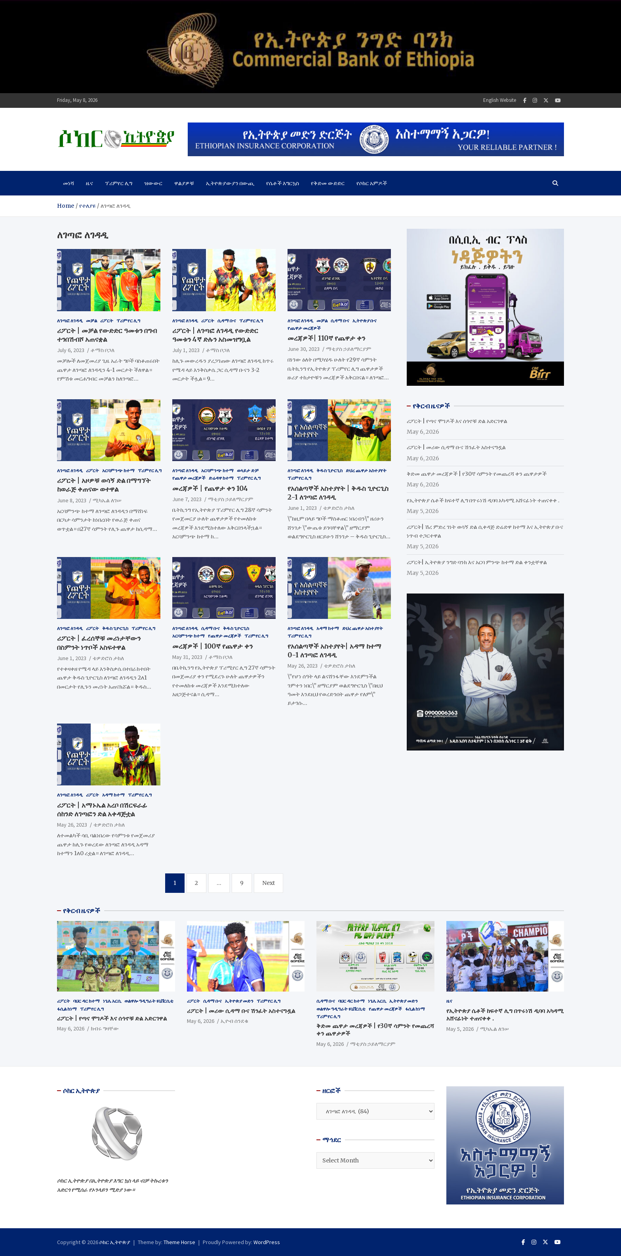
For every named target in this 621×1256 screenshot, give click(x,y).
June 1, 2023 (302, 507)
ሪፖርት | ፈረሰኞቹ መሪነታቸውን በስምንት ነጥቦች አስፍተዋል (99, 642)
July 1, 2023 (186, 350)
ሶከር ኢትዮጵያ (114, 1242)
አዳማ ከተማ (327, 628)
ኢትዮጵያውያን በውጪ (230, 183)
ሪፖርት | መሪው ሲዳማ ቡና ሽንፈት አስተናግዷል (456, 447)
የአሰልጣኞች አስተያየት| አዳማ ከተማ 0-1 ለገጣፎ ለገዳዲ (334, 650)
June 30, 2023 (304, 348)
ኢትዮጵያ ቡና (364, 321)
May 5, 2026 (460, 1028)
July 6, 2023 (70, 350)
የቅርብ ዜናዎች (81, 910)
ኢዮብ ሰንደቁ (234, 1020)
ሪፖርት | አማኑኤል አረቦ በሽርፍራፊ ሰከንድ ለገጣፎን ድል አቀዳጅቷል (102, 809)
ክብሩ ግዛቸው (105, 1028)
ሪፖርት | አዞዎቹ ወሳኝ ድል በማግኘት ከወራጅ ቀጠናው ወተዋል (103, 485)
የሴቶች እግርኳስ (282, 183)
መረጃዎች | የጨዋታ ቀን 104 (210, 488)
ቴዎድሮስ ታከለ (338, 507)
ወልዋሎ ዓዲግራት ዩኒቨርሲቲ (148, 1001)
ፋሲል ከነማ (67, 1009)
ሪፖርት (106, 321)
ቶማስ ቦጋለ (102, 350)
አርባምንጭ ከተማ (118, 470)
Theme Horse (179, 1242)
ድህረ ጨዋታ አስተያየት (366, 470)
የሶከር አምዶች (371, 183)
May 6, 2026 (70, 1028)
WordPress (266, 1242)
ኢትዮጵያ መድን (239, 1001)
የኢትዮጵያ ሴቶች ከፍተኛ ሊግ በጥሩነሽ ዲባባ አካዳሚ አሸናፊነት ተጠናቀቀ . (483, 500)
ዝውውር (153, 183)
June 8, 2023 (71, 500)
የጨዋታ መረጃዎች (304, 328)
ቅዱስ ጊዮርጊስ (329, 470)
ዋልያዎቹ (184, 183)
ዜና (89, 183)
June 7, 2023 (187, 499)
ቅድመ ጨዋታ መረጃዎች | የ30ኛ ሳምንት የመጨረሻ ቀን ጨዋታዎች (477, 473)
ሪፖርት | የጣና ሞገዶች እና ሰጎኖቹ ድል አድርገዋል (457, 421)
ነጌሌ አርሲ (112, 1001)
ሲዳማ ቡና (226, 321)
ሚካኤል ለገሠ (107, 500)
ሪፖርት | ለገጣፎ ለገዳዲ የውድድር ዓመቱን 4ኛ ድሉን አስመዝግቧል (215, 335)
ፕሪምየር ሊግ (118, 183)
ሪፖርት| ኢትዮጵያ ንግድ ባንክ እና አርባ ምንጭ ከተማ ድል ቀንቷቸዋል (477, 562)
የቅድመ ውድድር (328, 183)
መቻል (91, 321)
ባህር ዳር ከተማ (86, 1001)
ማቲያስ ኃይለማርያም (348, 348)
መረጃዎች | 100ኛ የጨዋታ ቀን (212, 646)
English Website (499, 100)
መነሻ (68, 183)
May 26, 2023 (303, 665)
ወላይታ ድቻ (248, 470)
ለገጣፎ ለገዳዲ (70, 321)
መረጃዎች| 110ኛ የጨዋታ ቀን (326, 338)
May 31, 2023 (187, 657)
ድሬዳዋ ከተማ (221, 478)
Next (268, 882)
